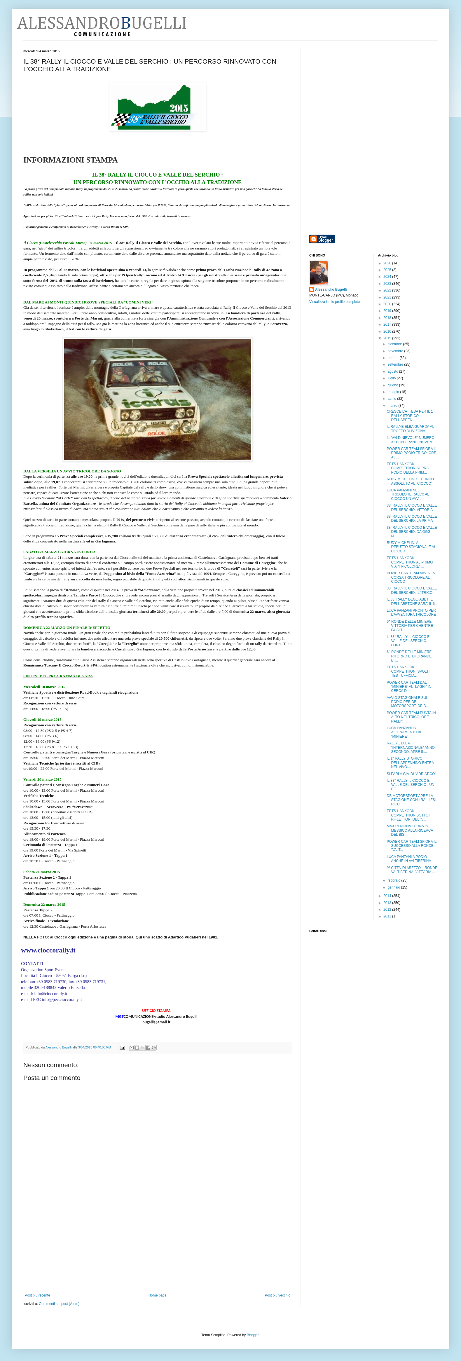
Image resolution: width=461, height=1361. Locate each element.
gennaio (394, 887)
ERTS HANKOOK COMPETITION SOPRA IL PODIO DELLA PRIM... (409, 468)
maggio (393, 392)
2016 (387, 331)
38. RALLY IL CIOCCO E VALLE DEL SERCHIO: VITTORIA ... (412, 507)
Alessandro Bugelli (331, 289)
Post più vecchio (277, 1295)
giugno (393, 385)
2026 (387, 263)
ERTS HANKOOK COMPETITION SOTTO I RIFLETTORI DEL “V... (408, 815)
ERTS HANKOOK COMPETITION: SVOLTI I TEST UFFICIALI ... (409, 671)
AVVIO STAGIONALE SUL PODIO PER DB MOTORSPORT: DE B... (408, 702)
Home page (158, 1295)
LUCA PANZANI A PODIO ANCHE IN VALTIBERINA (409, 859)
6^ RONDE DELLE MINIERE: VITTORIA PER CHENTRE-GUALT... (410, 626)
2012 (387, 910)
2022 (387, 290)
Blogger (253, 1335)
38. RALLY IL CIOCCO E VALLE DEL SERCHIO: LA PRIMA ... (412, 518)
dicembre (395, 344)
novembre (395, 351)
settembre (395, 364)
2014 (387, 896)
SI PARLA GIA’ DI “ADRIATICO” (411, 774)
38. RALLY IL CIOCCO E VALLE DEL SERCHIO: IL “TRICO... (412, 590)
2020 (387, 304)
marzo (392, 406)
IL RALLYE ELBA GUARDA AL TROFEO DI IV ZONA (410, 429)
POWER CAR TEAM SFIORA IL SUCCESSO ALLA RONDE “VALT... (411, 846)
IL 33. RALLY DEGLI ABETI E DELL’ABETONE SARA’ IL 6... (412, 601)
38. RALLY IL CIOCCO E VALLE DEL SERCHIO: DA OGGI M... (412, 532)
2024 (387, 277)
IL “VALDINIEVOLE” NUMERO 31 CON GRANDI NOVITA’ (410, 440)
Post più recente (37, 1295)
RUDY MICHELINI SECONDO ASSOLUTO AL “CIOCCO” (410, 481)
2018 (387, 318)
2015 (387, 338)
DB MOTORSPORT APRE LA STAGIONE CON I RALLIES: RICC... (411, 800)
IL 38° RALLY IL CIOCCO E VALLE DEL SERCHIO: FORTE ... (408, 641)
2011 (387, 916)
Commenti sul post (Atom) (59, 1304)
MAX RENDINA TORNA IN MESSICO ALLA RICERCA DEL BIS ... (410, 830)
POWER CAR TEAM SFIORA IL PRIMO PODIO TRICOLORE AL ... (411, 453)
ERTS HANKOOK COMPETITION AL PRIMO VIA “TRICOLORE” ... (410, 562)
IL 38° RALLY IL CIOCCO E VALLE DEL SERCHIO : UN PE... (410, 785)
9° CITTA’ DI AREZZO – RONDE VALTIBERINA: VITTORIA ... (412, 870)
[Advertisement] (157, 1249)
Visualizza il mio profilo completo (334, 302)
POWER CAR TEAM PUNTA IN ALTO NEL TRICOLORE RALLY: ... (411, 717)
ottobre (393, 358)
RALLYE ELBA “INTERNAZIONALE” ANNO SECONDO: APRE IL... (410, 747)
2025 (387, 270)
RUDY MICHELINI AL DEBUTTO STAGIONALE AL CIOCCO (411, 547)
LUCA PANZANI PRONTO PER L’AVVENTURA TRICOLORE (411, 612)
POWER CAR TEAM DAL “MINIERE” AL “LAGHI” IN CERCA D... (409, 686)
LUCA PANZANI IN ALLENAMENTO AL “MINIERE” (404, 732)
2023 (387, 284)
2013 (387, 903)
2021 (387, 297)
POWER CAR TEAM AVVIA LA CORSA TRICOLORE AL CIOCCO (410, 577)
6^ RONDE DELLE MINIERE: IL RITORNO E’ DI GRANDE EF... (411, 656)
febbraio (394, 880)
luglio (392, 378)
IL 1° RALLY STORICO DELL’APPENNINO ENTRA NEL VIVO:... (410, 762)
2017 (387, 324)
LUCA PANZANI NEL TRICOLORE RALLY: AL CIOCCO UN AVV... (408, 494)
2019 (387, 311)
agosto (393, 371)
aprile (392, 399)
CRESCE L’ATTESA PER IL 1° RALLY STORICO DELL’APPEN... (410, 415)
